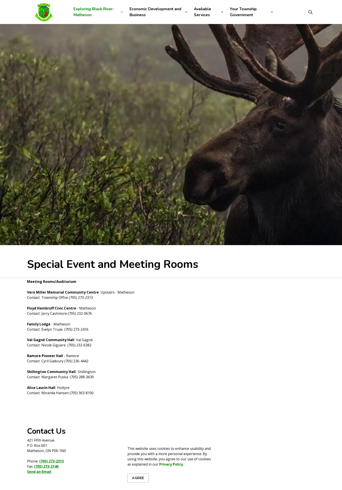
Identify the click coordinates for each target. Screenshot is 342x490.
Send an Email (39, 471)
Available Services (202, 11)
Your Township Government (243, 11)
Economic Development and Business (155, 11)
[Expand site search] (310, 12)
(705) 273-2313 (51, 461)
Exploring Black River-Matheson (94, 11)
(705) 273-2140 (46, 466)
